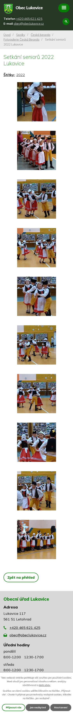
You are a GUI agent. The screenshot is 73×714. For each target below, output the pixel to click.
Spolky (20, 35)
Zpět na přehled (21, 577)
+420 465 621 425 (25, 627)
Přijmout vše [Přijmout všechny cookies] (13, 707)
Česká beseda (40, 35)
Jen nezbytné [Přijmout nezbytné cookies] (38, 707)
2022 (20, 75)
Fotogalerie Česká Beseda (21, 39)
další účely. (44, 685)
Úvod (7, 35)
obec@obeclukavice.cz (28, 635)
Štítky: (9, 75)
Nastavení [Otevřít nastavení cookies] (60, 707)
